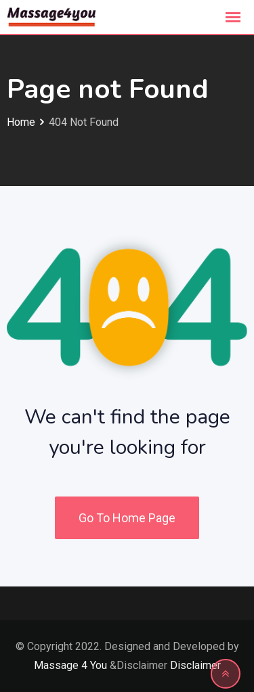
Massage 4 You (70, 665)
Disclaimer (195, 665)
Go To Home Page (127, 518)
